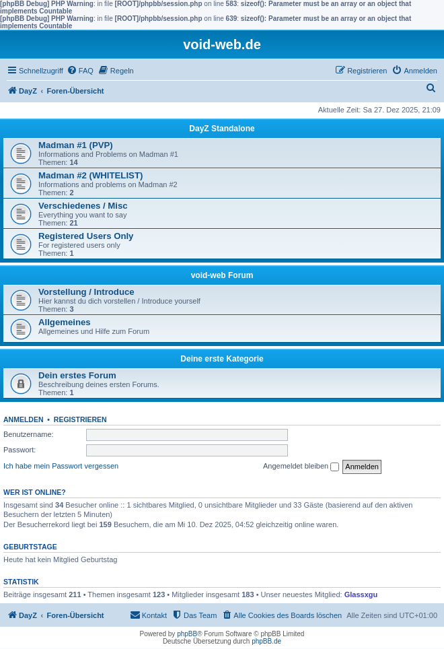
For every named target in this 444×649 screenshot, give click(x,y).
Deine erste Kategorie (221, 359)
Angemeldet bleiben (301, 466)
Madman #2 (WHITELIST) (90, 175)
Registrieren (80, 419)
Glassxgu (361, 594)
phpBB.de (266, 641)
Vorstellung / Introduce (86, 292)
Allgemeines (64, 322)
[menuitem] (80, 71)
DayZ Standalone (221, 128)
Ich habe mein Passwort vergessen (60, 466)
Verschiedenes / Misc (83, 206)
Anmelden (23, 419)
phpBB (187, 634)
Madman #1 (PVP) (75, 145)
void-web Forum (222, 275)
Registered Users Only (85, 236)
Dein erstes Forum (77, 375)
